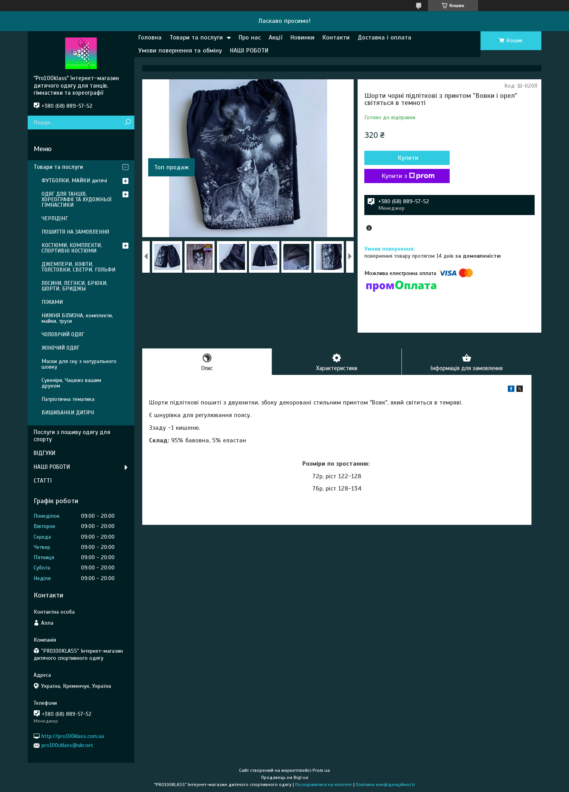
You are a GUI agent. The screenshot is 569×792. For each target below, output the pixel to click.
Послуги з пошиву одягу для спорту (72, 436)
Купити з (407, 176)
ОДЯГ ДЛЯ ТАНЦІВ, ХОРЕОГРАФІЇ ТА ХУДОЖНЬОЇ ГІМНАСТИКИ (76, 199)
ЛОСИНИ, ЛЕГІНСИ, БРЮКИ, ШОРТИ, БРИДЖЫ (74, 286)
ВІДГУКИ (44, 453)
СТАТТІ (43, 480)
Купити (407, 158)
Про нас (250, 37)
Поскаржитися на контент (323, 784)
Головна (150, 37)
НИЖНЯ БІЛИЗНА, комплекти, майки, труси (77, 318)
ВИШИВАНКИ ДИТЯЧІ (67, 412)
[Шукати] (127, 122)
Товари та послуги (196, 37)
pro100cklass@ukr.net (67, 745)
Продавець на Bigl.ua (284, 777)
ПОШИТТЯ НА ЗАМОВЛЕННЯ (75, 231)
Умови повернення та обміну (180, 50)
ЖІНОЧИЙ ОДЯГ (60, 348)
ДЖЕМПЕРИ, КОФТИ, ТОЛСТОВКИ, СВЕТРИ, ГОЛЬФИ (78, 267)
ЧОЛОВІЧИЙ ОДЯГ (62, 334)
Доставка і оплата (384, 37)
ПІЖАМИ (52, 302)
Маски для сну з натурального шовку (79, 364)
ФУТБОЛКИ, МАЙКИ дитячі (74, 180)
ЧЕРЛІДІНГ (54, 218)
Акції (276, 37)
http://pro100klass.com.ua (72, 736)
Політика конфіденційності (385, 784)
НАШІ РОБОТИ (249, 50)
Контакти (336, 37)
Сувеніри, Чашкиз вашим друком (71, 383)
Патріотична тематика (67, 399)
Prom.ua (321, 770)
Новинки (302, 37)
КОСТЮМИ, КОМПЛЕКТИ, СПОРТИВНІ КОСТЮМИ (71, 248)
